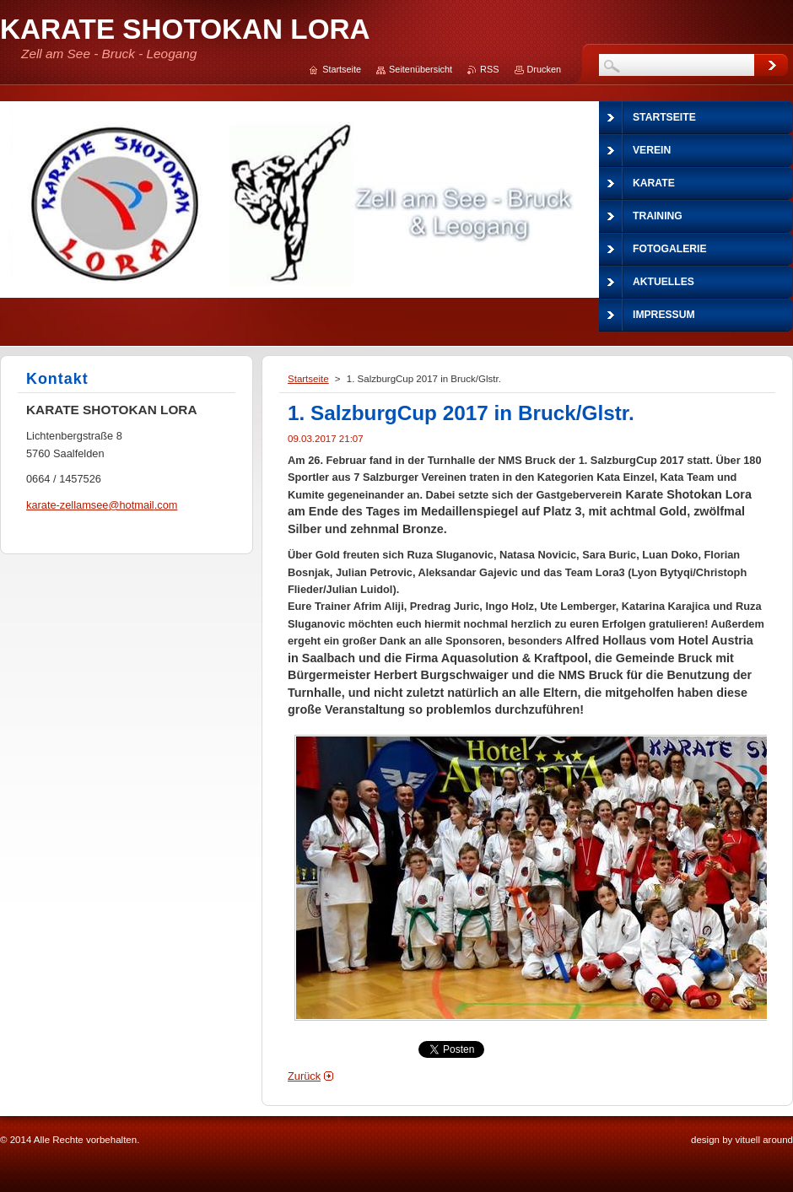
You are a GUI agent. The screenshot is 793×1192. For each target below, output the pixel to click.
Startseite (308, 379)
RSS (489, 69)
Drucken (544, 69)
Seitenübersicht (420, 69)
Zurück (304, 1076)
